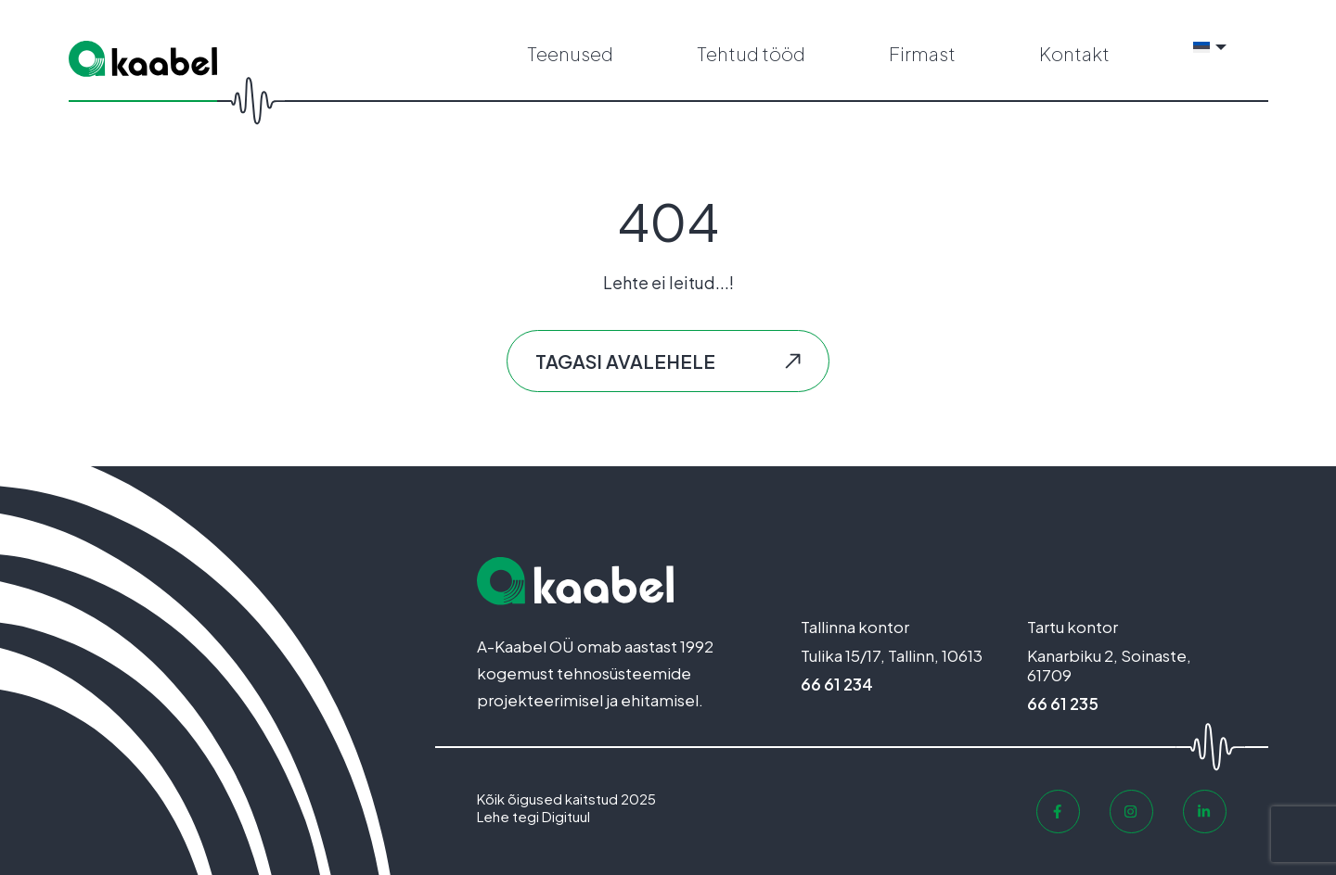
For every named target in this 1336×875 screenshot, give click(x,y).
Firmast (922, 53)
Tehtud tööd (751, 53)
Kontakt (1074, 53)
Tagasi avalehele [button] (625, 361)
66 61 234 (837, 684)
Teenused (570, 53)
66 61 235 (1062, 703)
